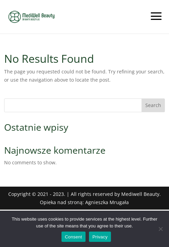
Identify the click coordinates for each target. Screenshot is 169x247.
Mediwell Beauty (140, 194)
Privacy (100, 236)
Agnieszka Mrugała (107, 202)
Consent (73, 236)
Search (153, 105)
